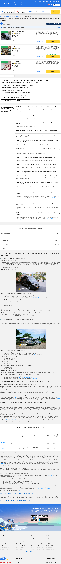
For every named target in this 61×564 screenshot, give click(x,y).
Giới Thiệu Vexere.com (20, 560)
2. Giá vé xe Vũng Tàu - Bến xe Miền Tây (11, 94)
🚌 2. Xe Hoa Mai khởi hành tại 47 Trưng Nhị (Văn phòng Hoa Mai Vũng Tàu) (18, 85)
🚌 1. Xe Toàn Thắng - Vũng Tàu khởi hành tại (12, 83)
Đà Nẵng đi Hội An (49, 545)
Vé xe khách (2, 16)
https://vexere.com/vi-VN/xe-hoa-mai (25, 377)
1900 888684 (34, 317)
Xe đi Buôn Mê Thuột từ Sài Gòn (6, 538)
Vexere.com (28, 387)
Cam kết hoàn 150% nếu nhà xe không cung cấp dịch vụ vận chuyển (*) (19, 3)
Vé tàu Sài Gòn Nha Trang (20, 538)
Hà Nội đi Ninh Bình (50, 538)
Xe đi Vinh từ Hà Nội (4, 549)
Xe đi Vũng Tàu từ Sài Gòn (5, 539)
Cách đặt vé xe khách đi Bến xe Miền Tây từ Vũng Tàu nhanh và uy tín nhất (15, 99)
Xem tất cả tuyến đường (30, 551)
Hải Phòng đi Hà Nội (50, 549)
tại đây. (20, 490)
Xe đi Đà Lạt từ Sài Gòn (4, 543)
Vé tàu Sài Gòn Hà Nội (20, 543)
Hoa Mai (34, 354)
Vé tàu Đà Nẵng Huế (19, 547)
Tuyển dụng (18, 562)
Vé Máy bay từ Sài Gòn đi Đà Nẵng (37, 543)
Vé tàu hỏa (18, 535)
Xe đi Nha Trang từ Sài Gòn (5, 541)
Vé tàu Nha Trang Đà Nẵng (21, 545)
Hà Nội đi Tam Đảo (49, 543)
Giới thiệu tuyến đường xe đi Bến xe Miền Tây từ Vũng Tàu (12, 90)
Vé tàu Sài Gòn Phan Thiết (21, 539)
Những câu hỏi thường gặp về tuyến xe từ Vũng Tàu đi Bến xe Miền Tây (14, 87)
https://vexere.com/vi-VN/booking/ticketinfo (43, 488)
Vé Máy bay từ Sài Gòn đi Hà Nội (37, 541)
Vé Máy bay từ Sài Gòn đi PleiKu (37, 547)
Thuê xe (48, 535)
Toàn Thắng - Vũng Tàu (37, 297)
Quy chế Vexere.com (35, 562)
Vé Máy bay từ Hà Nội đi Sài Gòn (37, 538)
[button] (38, 106)
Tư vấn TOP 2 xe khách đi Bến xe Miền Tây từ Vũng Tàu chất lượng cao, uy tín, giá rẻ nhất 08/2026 (19, 82)
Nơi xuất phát (6, 11)
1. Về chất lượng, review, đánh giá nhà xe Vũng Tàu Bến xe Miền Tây (17, 92)
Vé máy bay (34, 535)
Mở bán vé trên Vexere (47, 1)
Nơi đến (19, 11)
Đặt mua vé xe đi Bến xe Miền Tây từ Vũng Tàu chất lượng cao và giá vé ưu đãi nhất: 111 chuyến (24, 80)
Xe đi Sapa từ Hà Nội (4, 545)
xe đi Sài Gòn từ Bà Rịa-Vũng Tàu (12, 16)
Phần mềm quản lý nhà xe (51, 562)
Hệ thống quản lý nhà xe (51, 560)
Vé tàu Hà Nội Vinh (19, 549)
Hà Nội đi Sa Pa (49, 541)
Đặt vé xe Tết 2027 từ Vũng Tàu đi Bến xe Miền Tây (11, 100)
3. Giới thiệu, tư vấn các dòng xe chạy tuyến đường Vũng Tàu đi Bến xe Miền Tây (19, 95)
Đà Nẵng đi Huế (49, 547)
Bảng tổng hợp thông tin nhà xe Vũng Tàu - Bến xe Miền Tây (12, 97)
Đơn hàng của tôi (38, 1)
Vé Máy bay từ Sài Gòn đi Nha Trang (38, 539)
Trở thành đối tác (56, 1)
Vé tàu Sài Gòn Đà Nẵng (20, 541)
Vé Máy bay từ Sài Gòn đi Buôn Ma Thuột (37, 550)
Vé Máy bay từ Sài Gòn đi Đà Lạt (37, 545)
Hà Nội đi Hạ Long (49, 539)
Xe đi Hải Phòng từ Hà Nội (5, 547)
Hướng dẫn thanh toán (35, 560)
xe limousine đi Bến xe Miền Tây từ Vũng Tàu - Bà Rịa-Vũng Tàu (15, 419)
